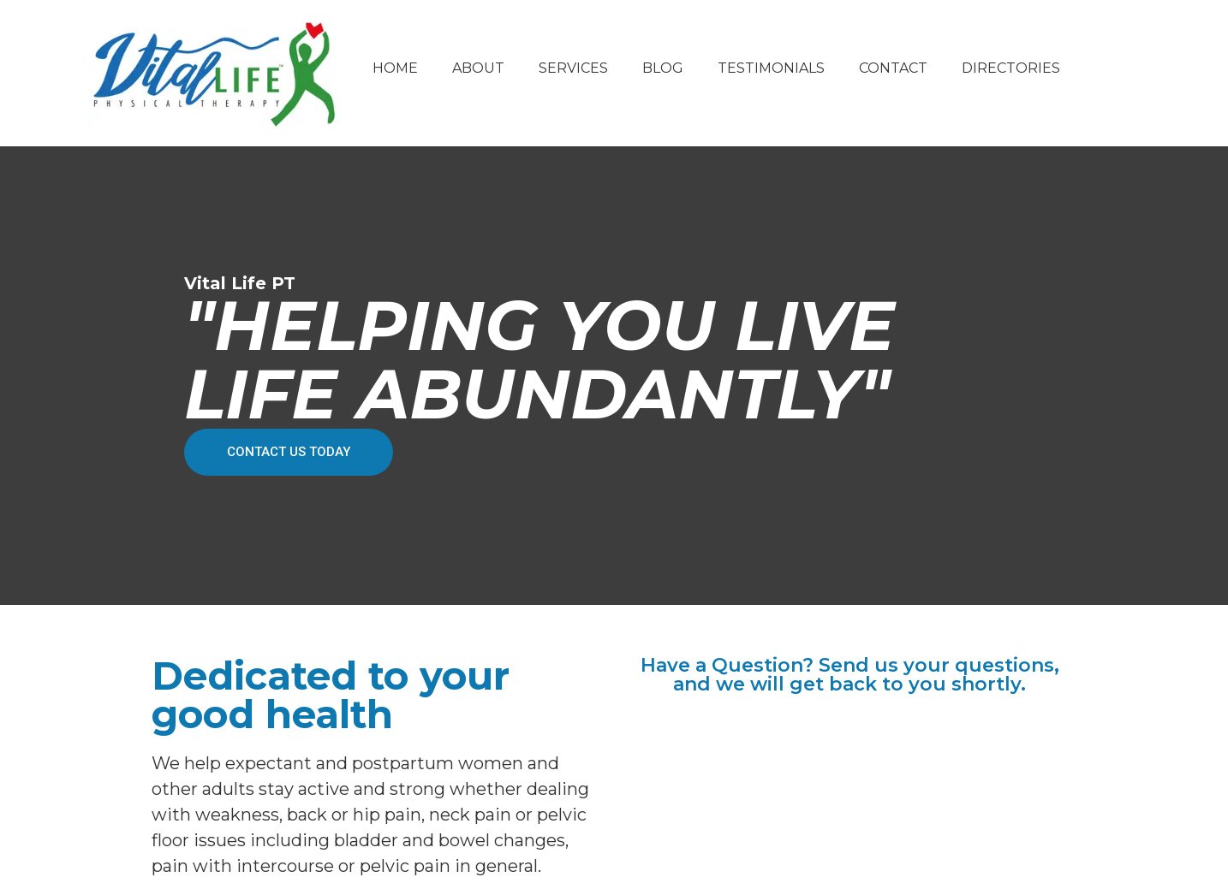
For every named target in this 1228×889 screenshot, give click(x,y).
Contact (893, 68)
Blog (662, 68)
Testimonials (771, 68)
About (478, 68)
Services (573, 68)
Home (395, 68)
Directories (1011, 68)
